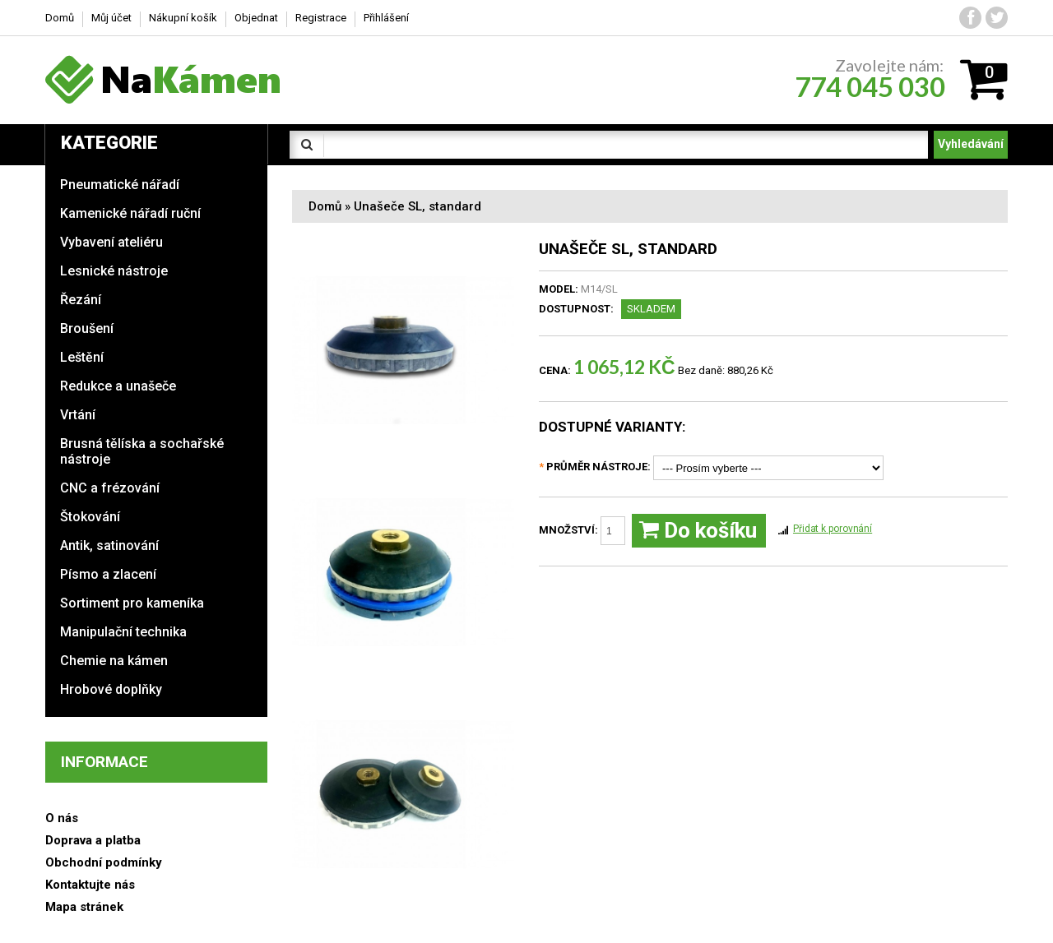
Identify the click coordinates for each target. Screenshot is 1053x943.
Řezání (80, 299)
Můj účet (111, 18)
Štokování (90, 517)
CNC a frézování (110, 488)
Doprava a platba (93, 840)
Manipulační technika (123, 632)
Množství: (582, 530)
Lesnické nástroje (114, 271)
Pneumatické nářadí (119, 184)
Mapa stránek (84, 906)
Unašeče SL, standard (417, 206)
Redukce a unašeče (118, 386)
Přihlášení (386, 18)
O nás (61, 818)
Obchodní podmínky (103, 862)
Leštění (82, 357)
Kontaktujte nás (90, 884)
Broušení (87, 328)
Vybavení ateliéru (111, 242)
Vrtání (77, 415)
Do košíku (698, 531)
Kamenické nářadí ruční (130, 213)
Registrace (320, 18)
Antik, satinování (109, 545)
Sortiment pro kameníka (132, 603)
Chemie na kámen (114, 660)
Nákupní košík (183, 18)
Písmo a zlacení (108, 574)
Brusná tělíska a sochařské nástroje (142, 451)
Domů (324, 206)
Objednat (256, 18)
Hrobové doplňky (111, 689)
